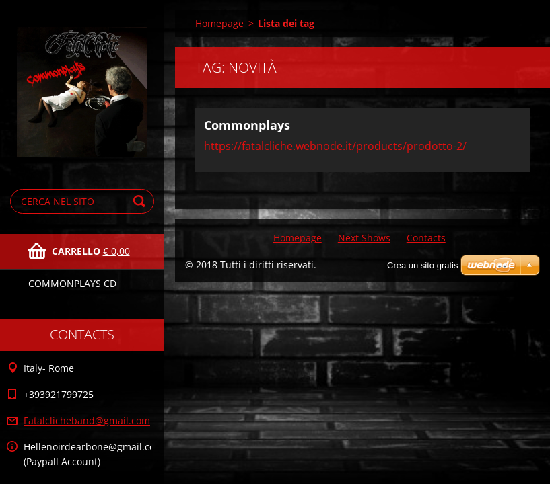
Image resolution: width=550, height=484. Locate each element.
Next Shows (364, 237)
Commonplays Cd (72, 283)
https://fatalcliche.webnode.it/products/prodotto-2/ (335, 145)
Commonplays (247, 125)
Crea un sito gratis (422, 265)
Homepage (219, 23)
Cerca (141, 201)
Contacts (426, 237)
